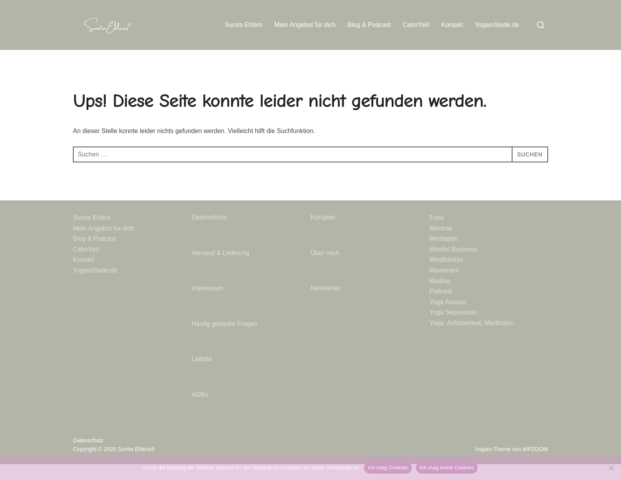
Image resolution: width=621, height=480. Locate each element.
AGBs (201, 410)
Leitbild (202, 374)
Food (436, 233)
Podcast (440, 307)
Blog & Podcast (369, 24)
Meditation (444, 254)
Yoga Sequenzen (453, 328)
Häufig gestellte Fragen (224, 339)
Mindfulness (446, 275)
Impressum (207, 304)
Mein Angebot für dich (305, 24)
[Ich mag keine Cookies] (611, 468)
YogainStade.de (497, 24)
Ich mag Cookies (388, 467)
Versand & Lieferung (220, 268)
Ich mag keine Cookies (447, 467)
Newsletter (326, 304)
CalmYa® (416, 24)
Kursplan (322, 233)
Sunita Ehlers (243, 24)
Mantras (440, 243)
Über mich (324, 268)
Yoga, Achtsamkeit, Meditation (471, 338)
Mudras (439, 296)
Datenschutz (210, 233)
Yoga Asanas (447, 317)
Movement (444, 286)
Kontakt (452, 24)
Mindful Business (453, 264)
